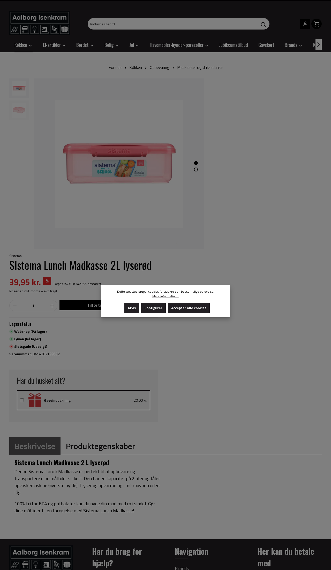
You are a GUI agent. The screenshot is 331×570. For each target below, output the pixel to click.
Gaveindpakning (240, 238)
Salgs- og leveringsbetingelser (205, 414)
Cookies (182, 445)
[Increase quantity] (232, 144)
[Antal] (217, 144)
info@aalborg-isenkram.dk (35, 450)
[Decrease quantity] (203, 144)
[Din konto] (305, 24)
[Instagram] (22, 538)
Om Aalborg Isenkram (196, 435)
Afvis (132, 308)
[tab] (35, 282)
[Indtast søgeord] (173, 24)
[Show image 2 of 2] (178, 161)
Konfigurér (153, 308)
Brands (182, 404)
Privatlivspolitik (190, 424)
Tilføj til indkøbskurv (281, 143)
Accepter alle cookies (188, 308)
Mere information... (165, 296)
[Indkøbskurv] (316, 24)
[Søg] (263, 24)
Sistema (204, 81)
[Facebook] (13, 538)
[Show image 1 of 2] (178, 154)
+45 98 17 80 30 (42, 436)
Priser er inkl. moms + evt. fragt (221, 129)
